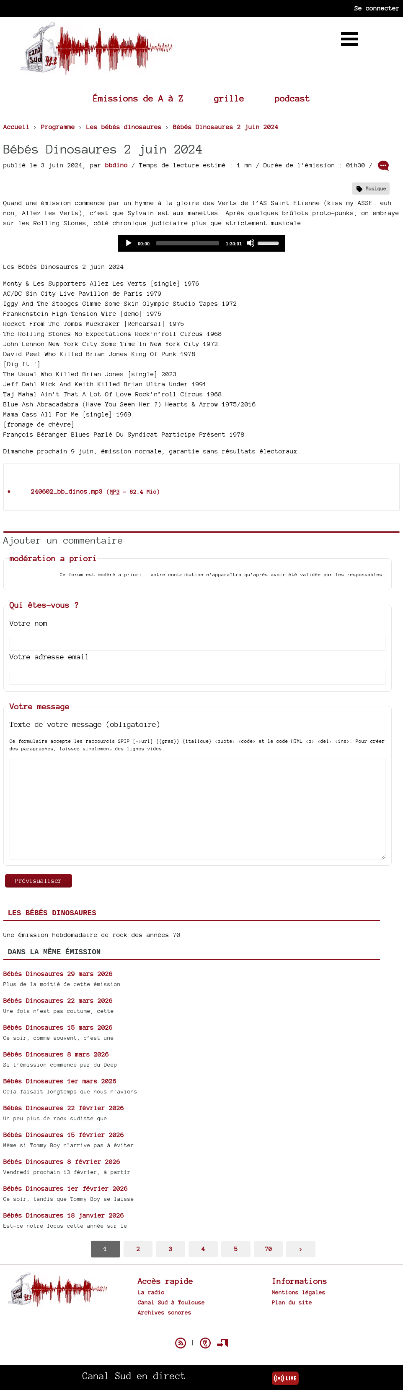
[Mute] (250, 243)
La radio (151, 1292)
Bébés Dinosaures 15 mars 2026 (58, 1027)
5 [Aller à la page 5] (236, 1248)
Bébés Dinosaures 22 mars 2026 (58, 1000)
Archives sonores (164, 1312)
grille (229, 98)
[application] (201, 243)
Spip (201, 1328)
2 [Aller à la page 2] (138, 1248)
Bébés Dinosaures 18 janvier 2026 (63, 1215)
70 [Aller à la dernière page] (268, 1248)
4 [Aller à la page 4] (203, 1248)
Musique (376, 188)
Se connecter (377, 8)
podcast (292, 98)
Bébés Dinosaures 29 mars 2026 (58, 973)
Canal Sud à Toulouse (171, 1302)
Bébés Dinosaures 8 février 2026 (61, 1161)
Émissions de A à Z (138, 98)
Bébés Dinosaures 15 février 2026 (63, 1134)
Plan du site (292, 1302)
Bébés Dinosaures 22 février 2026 (63, 1107)
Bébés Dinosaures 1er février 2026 (65, 1188)
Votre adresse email (49, 656)
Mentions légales (299, 1292)
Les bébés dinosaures (52, 913)
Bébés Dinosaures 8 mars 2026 (56, 1054)
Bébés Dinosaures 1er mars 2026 (59, 1081)
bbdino (116, 165)
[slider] (187, 243)
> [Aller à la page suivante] (300, 1248)
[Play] (128, 243)
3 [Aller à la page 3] (170, 1248)
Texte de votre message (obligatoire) (85, 724)
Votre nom (28, 623)
